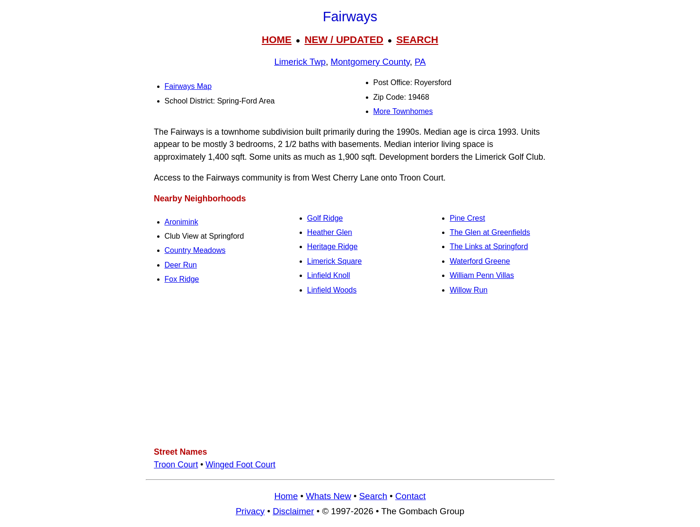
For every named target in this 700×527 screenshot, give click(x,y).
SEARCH (417, 39)
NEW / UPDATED (343, 39)
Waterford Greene (480, 261)
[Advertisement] (350, 371)
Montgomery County (370, 62)
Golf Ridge (325, 218)
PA (420, 62)
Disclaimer (293, 511)
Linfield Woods (332, 290)
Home (286, 496)
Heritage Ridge (332, 246)
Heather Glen (329, 232)
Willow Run (468, 290)
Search (373, 496)
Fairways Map (188, 86)
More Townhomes (403, 111)
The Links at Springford (489, 246)
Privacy (250, 511)
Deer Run (181, 265)
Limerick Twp (300, 62)
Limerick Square (334, 261)
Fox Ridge (182, 279)
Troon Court (176, 464)
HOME (277, 39)
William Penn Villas (482, 275)
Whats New (328, 496)
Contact (410, 496)
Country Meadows (195, 250)
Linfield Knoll (328, 275)
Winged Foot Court (240, 464)
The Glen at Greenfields (490, 232)
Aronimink (181, 222)
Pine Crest (467, 218)
